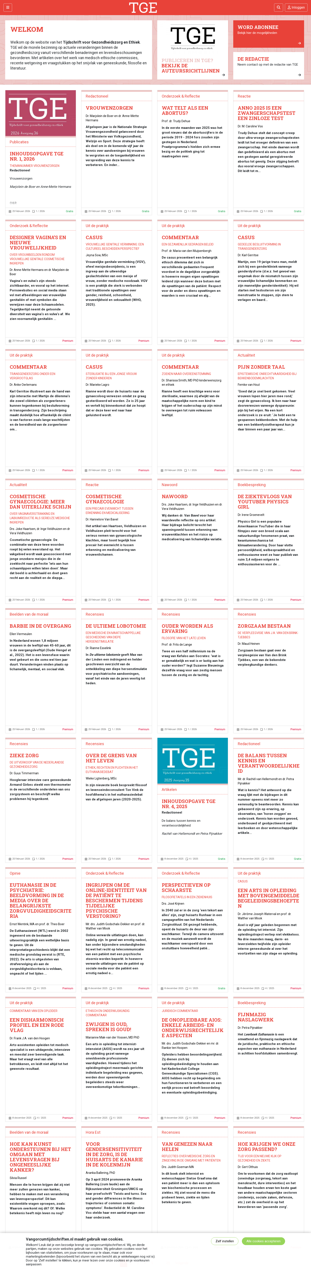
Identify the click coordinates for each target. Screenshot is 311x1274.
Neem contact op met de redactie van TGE (269, 66)
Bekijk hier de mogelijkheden (269, 35)
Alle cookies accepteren (263, 1241)
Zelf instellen (225, 1241)
